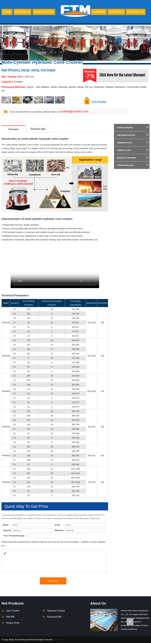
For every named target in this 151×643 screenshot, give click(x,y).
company (99, 11)
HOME (7, 11)
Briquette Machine (126, 158)
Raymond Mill (54, 617)
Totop (130, 622)
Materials (116, 11)
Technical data (37, 129)
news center (44, 11)
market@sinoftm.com (74, 111)
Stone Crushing (125, 128)
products (22, 11)
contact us (135, 11)
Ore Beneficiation (126, 135)
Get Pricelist (99, 101)
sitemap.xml (59, 639)
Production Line (125, 165)
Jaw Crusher (12, 610)
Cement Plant (124, 150)
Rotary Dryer (13, 623)
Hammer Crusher (56, 610)
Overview (13, 129)
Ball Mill (10, 617)
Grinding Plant (124, 143)
